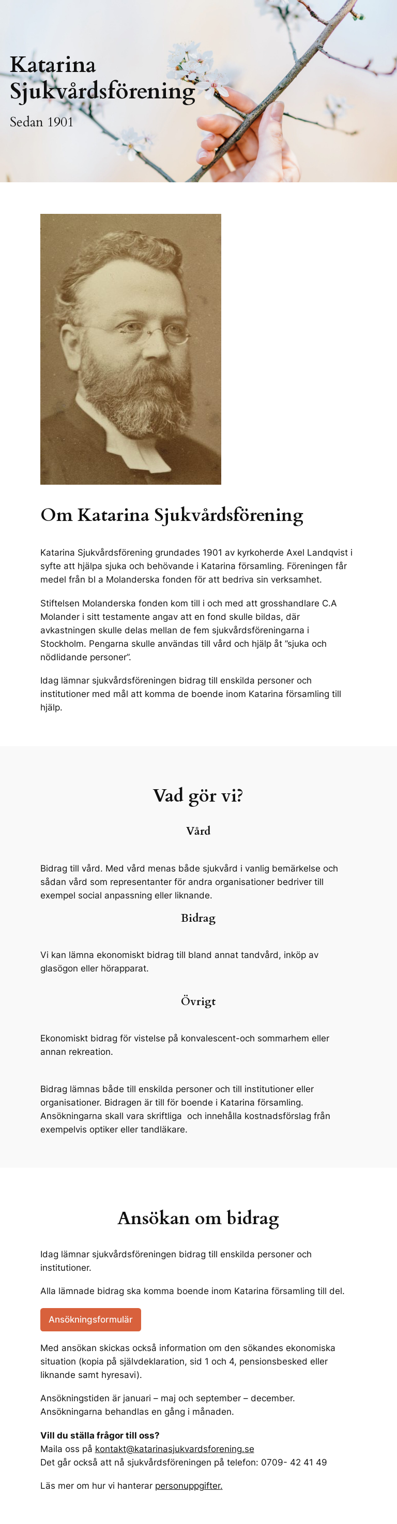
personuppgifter (187, 1486)
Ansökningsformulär (91, 1319)
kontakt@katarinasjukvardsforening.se (174, 1449)
